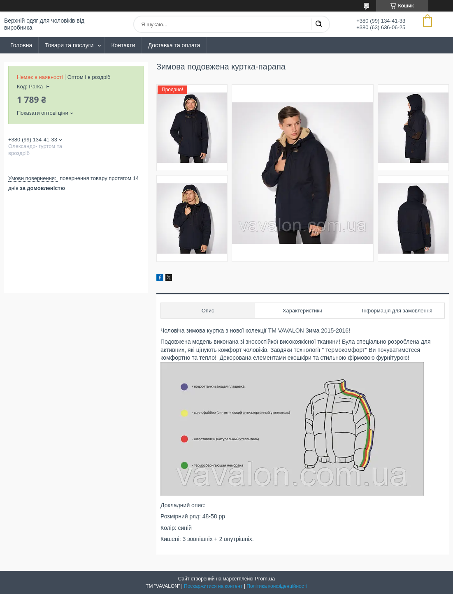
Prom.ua (265, 579)
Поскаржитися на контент (213, 586)
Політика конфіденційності (276, 586)
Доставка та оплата (174, 45)
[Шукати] (318, 24)
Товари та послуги (69, 45)
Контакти (123, 45)
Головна (21, 45)
